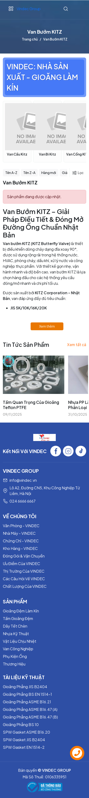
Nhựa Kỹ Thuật (16, 633)
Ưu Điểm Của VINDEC (21, 563)
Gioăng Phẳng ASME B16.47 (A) (30, 709)
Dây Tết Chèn (15, 626)
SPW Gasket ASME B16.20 (26, 732)
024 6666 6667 (22, 501)
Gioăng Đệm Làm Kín (21, 610)
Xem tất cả (76, 344)
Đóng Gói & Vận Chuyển (24, 555)
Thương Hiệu (14, 663)
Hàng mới (48, 172)
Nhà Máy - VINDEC (19, 533)
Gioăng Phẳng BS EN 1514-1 (27, 694)
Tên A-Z (11, 172)
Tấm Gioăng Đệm (18, 618)
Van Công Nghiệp (18, 648)
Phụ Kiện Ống (15, 656)
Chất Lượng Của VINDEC (25, 586)
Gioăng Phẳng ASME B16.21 (27, 701)
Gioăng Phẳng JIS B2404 (25, 686)
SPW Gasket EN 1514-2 (24, 747)
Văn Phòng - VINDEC (21, 525)
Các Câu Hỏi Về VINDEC (24, 578)
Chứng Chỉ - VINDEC (21, 540)
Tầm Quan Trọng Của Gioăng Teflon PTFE (31, 405)
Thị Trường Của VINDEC (23, 571)
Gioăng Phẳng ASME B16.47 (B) (30, 716)
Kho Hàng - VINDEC (20, 548)
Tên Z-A (29, 172)
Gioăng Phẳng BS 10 (21, 724)
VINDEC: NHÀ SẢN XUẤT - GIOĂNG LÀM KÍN (42, 77)
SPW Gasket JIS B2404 (24, 739)
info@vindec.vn (23, 480)
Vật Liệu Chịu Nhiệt (19, 641)
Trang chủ (30, 39)
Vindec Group (29, 8)
